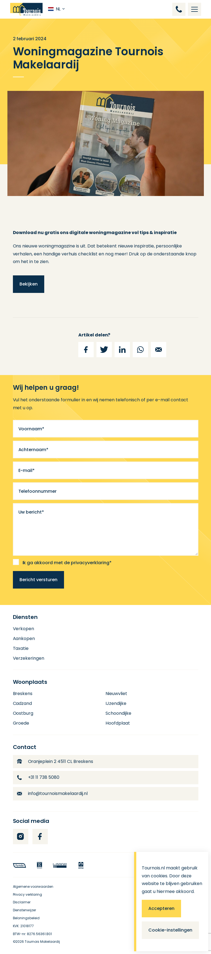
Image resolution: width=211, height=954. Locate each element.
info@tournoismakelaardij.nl (52, 793)
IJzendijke (116, 703)
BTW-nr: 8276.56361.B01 (32, 934)
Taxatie (21, 648)
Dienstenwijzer (24, 910)
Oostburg (23, 713)
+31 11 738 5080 (38, 777)
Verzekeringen (29, 658)
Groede (21, 723)
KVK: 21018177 (23, 926)
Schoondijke (118, 713)
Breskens (23, 693)
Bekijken (29, 284)
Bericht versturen (38, 580)
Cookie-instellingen (170, 930)
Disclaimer (22, 902)
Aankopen (24, 638)
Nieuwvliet (116, 693)
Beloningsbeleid (26, 918)
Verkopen (23, 629)
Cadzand (22, 703)
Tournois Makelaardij (42, 941)
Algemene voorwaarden (33, 886)
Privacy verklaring (27, 894)
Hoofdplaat (118, 723)
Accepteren (161, 908)
